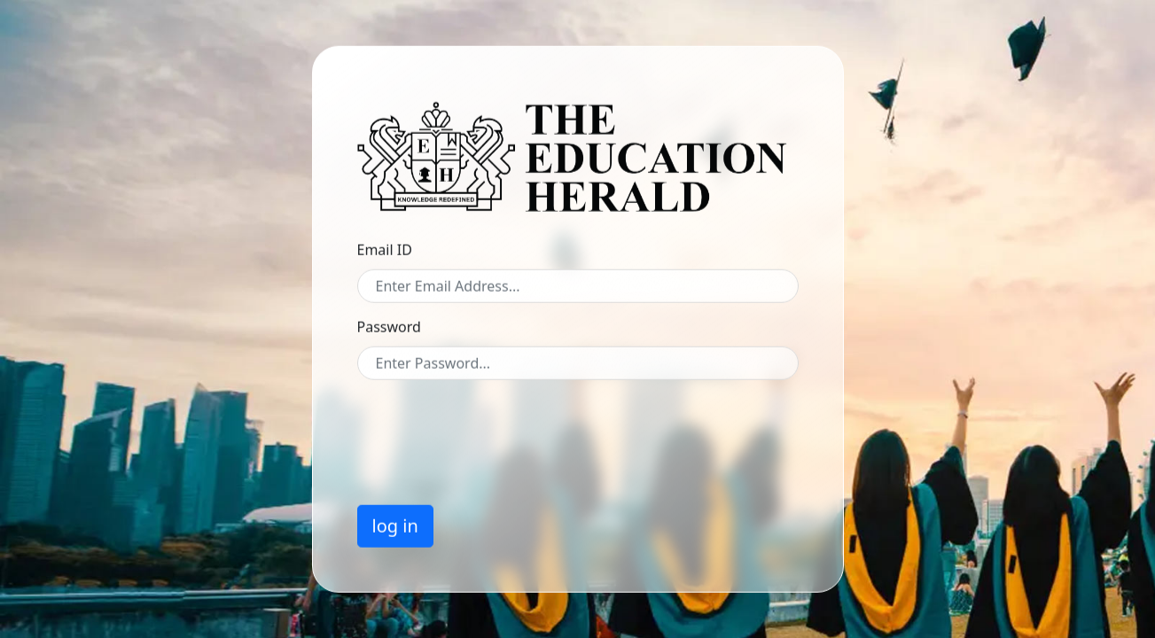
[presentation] (492, 427)
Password (389, 326)
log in (395, 525)
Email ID (384, 249)
